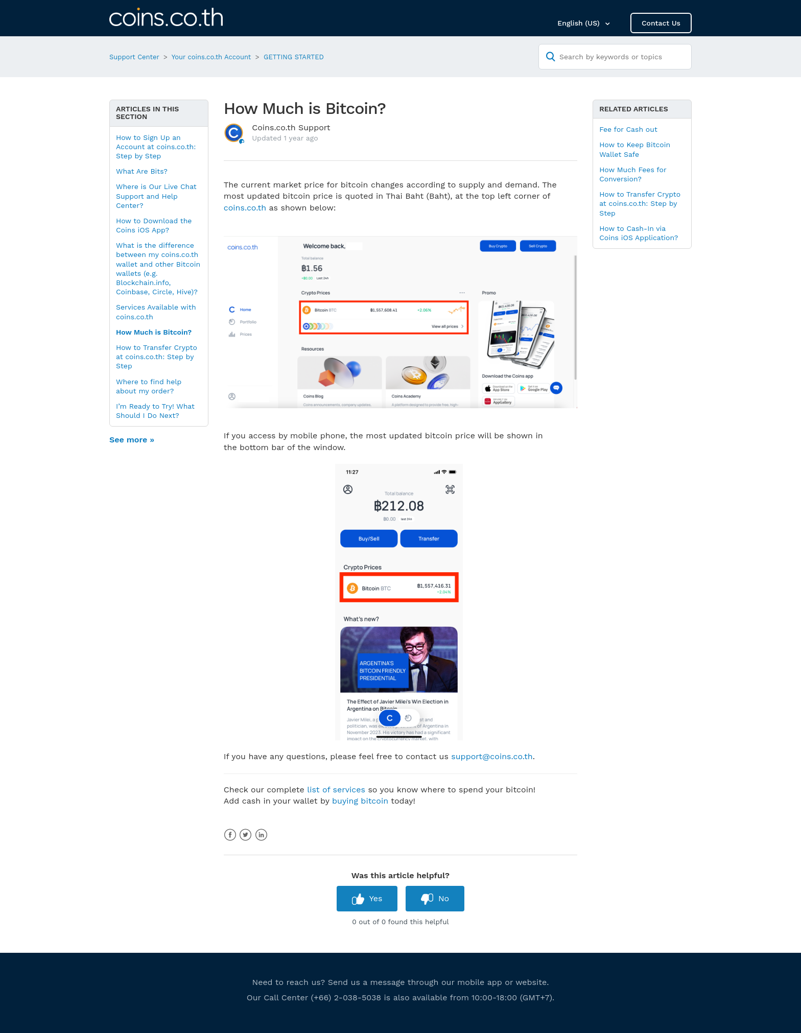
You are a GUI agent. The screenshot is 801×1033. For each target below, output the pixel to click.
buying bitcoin (360, 801)
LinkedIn (261, 835)
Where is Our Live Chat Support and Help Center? (156, 195)
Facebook (230, 835)
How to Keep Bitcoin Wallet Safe (634, 149)
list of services (336, 789)
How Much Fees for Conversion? (632, 174)
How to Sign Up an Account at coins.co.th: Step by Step (156, 146)
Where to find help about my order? (148, 386)
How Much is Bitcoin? (154, 332)
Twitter (245, 835)
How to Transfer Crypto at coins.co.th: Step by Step (156, 356)
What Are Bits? (142, 171)
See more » (131, 439)
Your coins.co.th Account (211, 57)
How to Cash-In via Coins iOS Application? (638, 233)
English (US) (579, 23)
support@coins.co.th (491, 756)
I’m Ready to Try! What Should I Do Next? (155, 410)
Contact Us (661, 23)
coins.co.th (245, 208)
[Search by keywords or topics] (615, 56)
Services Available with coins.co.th (156, 311)
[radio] (367, 898)
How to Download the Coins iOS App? (154, 225)
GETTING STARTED (294, 57)
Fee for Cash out (628, 129)
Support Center (134, 57)
